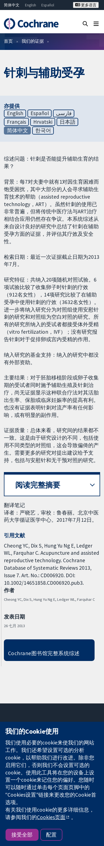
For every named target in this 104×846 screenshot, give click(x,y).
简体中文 (11, 4)
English (30, 4)
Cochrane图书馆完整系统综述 (44, 653)
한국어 (43, 130)
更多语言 (86, 4)
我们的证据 (33, 41)
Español (47, 4)
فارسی (64, 113)
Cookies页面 (51, 817)
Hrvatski (42, 121)
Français (16, 121)
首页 (8, 41)
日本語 (67, 121)
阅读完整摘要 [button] (37, 485)
